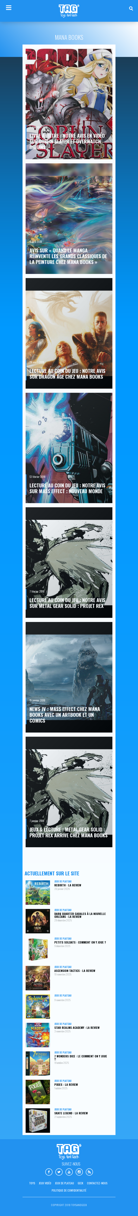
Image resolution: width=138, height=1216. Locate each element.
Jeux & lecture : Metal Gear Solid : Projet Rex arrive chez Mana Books (69, 832)
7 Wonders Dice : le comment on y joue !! (80, 1057)
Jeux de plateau (62, 881)
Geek (80, 1183)
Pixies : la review (66, 1084)
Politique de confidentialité (69, 1190)
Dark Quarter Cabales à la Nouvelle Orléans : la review (80, 915)
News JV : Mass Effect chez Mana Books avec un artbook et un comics (65, 714)
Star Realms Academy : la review (77, 1027)
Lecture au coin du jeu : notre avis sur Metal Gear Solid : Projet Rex (67, 602)
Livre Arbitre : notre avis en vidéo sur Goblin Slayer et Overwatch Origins (67, 141)
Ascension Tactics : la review (74, 970)
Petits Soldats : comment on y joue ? (80, 942)
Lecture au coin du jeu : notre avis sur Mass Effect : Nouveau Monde (67, 488)
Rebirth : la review (67, 885)
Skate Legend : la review (71, 1113)
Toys (32, 1183)
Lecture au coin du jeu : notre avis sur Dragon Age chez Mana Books (67, 373)
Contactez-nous (97, 1183)
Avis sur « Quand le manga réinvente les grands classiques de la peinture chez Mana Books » (68, 255)
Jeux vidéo (45, 1183)
